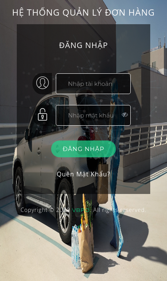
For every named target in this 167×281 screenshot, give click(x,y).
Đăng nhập (84, 149)
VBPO (81, 209)
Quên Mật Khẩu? (83, 174)
